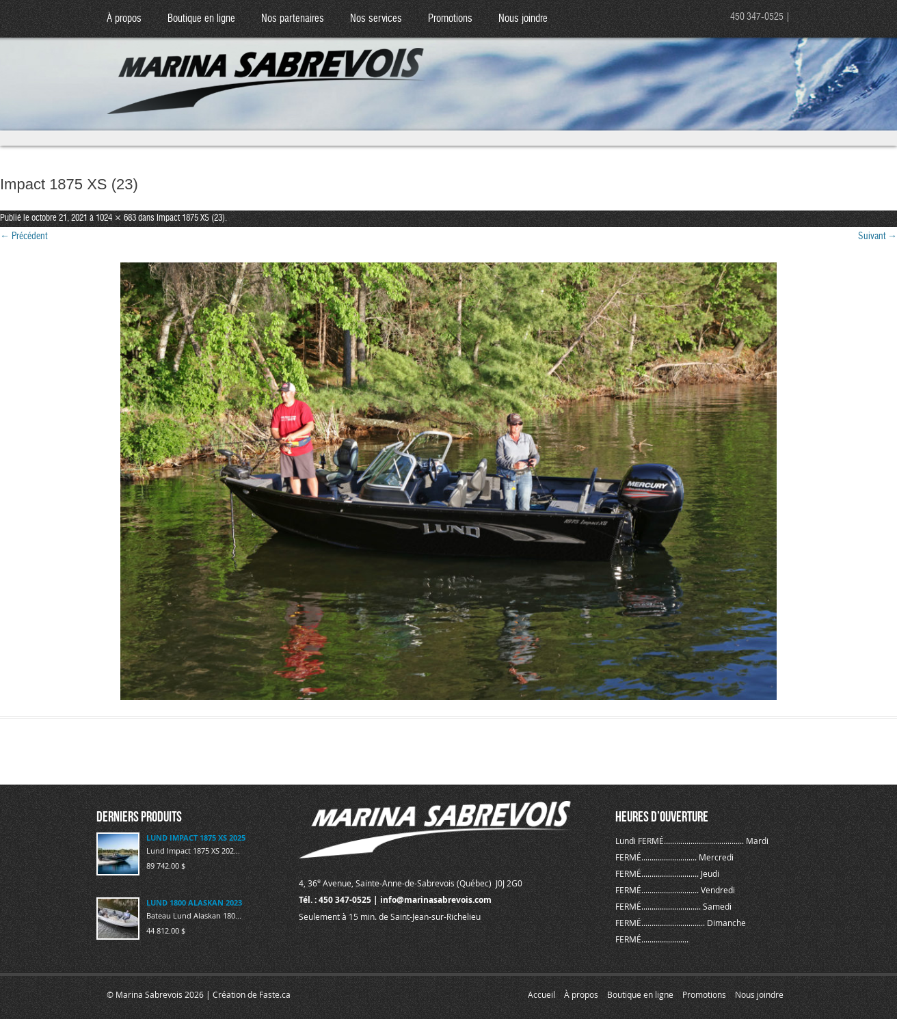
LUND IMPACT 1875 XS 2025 (195, 837)
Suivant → (877, 236)
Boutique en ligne (201, 19)
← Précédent (23, 236)
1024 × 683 (116, 218)
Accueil (541, 994)
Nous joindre (523, 19)
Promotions (450, 19)
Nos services (376, 19)
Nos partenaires (292, 19)
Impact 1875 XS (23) (191, 218)
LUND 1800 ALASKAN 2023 (194, 902)
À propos (124, 19)
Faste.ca (275, 994)
